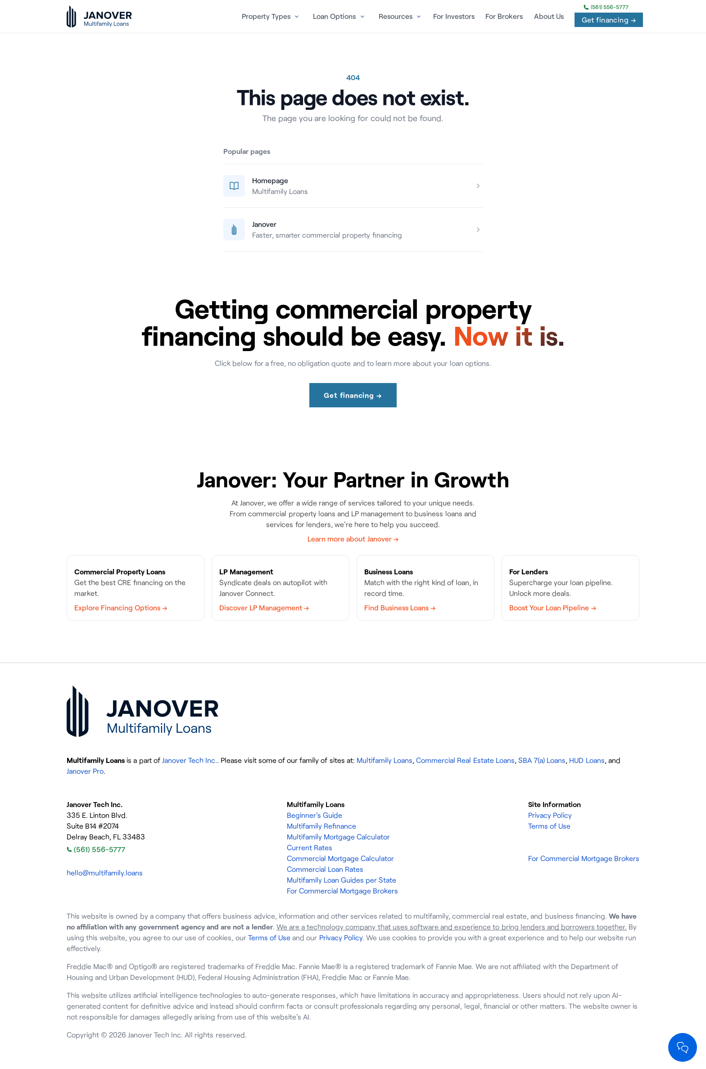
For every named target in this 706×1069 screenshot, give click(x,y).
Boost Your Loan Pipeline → (552, 608)
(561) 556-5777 (606, 7)
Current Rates (309, 847)
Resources (395, 16)
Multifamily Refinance (321, 826)
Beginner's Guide (314, 815)
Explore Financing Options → (120, 608)
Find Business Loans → (399, 608)
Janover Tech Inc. (189, 760)
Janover (264, 224)
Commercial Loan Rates (325, 869)
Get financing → (609, 20)
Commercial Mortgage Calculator (340, 858)
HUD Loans (586, 760)
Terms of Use (549, 826)
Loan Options (334, 16)
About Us (549, 16)
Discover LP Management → (264, 608)
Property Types (266, 16)
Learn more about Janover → (353, 539)
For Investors (454, 16)
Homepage (270, 180)
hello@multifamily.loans (105, 873)
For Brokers (504, 16)
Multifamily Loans (384, 760)
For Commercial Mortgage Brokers (342, 891)
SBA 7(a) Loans (542, 760)
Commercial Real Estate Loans (465, 760)
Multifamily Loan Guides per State (342, 880)
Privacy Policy (550, 815)
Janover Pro (85, 771)
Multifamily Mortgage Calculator (338, 837)
